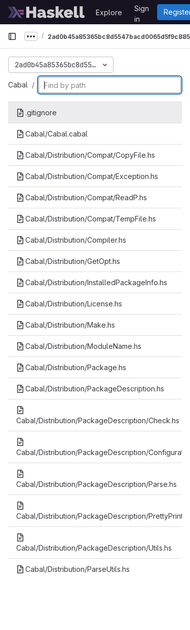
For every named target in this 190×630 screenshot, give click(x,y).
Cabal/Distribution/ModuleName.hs (78, 346)
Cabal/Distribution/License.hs (69, 303)
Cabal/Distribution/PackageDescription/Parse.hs (96, 479)
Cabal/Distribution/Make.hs (65, 325)
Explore (109, 12)
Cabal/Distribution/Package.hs (71, 367)
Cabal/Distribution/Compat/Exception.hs (87, 176)
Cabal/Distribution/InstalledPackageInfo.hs (91, 282)
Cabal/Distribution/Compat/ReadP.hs (81, 197)
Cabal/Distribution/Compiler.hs (71, 240)
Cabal (18, 84)
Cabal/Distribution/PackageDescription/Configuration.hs (99, 447)
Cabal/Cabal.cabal (52, 133)
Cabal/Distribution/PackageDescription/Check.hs (97, 415)
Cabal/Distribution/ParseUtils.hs (73, 569)
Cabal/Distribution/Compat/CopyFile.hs (85, 155)
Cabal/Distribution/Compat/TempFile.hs (86, 218)
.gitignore (36, 112)
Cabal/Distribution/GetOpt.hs (68, 261)
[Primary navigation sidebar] (12, 36)
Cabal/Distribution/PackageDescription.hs (90, 388)
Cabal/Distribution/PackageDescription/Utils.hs (94, 542)
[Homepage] (47, 12)
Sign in (141, 10)
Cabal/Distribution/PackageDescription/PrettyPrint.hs (99, 511)
